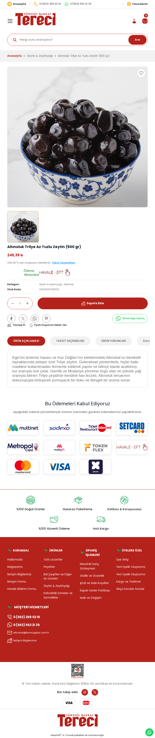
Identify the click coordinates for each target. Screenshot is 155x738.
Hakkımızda (15, 560)
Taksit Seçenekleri (64, 262)
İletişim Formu (16, 582)
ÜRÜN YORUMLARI (113, 341)
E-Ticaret (68, 735)
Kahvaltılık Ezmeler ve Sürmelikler (58, 595)
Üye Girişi (122, 560)
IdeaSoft (56, 735)
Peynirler (49, 567)
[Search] (77, 40)
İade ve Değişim (91, 598)
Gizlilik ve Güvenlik (92, 576)
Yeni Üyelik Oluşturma (130, 567)
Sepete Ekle (92, 303)
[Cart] (145, 21)
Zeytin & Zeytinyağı (51, 284)
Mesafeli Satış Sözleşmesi (89, 566)
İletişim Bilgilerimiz (19, 574)
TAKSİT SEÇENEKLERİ (70, 341)
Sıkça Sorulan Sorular (130, 589)
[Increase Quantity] (29, 303)
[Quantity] (20, 303)
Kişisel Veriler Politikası (95, 590)
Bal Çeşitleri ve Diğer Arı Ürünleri (58, 576)
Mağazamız (15, 567)
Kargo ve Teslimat (128, 582)
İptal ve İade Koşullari (94, 583)
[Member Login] (134, 21)
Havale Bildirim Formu (21, 589)
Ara (137, 40)
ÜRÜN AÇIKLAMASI (26, 341)
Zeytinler (69, 284)
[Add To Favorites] (141, 73)
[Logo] (35, 18)
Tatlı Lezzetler (53, 560)
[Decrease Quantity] (10, 303)
